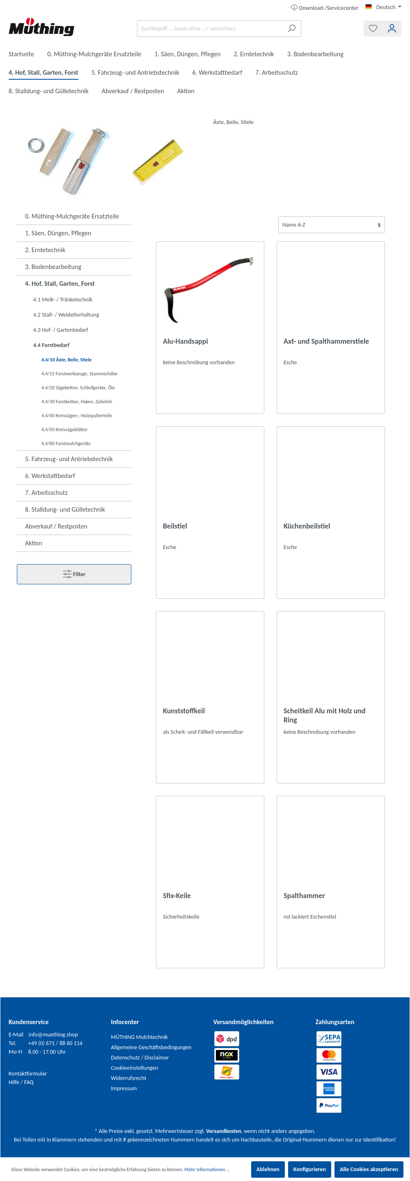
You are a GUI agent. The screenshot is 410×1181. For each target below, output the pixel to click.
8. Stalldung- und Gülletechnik (65, 509)
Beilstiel (175, 526)
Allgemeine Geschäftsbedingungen (151, 1047)
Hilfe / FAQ (21, 1082)
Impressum (124, 1088)
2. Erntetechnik (45, 250)
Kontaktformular (28, 1073)
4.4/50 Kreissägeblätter (64, 429)
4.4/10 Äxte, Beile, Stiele (66, 360)
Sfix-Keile (177, 895)
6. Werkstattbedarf (50, 476)
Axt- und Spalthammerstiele (326, 341)
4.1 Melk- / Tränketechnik (62, 299)
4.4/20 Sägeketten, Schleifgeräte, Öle (78, 388)
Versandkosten (223, 1131)
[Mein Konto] (392, 29)
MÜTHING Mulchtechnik (139, 1037)
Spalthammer (304, 895)
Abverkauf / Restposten (56, 526)
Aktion (33, 543)
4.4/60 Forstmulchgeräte (66, 443)
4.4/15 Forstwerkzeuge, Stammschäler (79, 374)
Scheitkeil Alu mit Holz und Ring (325, 715)
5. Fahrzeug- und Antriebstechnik (69, 459)
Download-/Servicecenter (325, 7)
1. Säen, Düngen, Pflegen (58, 233)
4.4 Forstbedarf (51, 345)
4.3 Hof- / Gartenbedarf (60, 329)
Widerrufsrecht (128, 1078)
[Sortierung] (331, 224)
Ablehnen (268, 1169)
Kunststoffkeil (184, 710)
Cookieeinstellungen (134, 1067)
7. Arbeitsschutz (46, 492)
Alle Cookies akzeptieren (369, 1169)
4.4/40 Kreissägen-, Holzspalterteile (76, 415)
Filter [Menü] (74, 572)
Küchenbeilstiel (307, 526)
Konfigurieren (309, 1169)
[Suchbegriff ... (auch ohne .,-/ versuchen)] (209, 28)
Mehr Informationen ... (207, 1169)
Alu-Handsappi (185, 341)
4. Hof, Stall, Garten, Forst (60, 283)
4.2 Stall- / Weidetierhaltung (66, 314)
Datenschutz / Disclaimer (140, 1057)
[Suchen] (291, 28)
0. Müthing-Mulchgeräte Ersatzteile (72, 216)
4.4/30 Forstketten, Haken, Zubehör (76, 401)
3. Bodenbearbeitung (53, 267)
